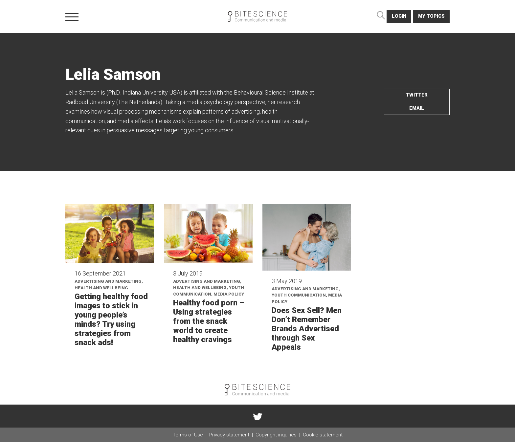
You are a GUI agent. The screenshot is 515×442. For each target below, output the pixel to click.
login (399, 16)
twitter (417, 95)
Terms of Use (188, 435)
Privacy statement (229, 435)
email (416, 108)
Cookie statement (323, 435)
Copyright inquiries (276, 435)
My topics (431, 16)
